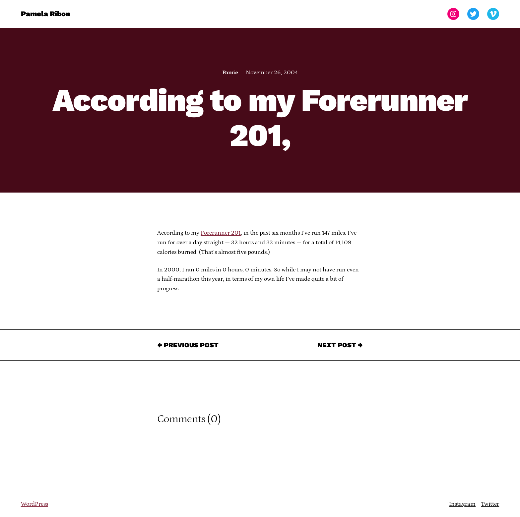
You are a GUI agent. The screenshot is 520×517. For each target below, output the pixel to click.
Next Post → (340, 345)
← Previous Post (188, 345)
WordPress (34, 504)
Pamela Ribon (45, 14)
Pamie (230, 72)
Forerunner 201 (221, 233)
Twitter (490, 504)
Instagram (462, 504)
